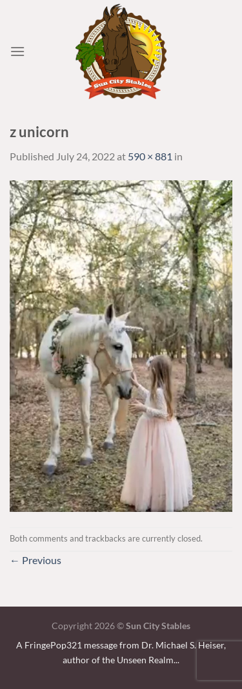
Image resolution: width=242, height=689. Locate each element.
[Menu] (17, 51)
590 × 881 (150, 156)
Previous (35, 560)
